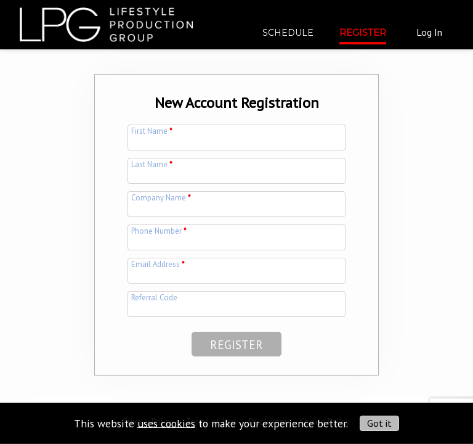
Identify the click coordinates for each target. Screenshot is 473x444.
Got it (379, 423)
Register (362, 32)
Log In (429, 32)
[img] (106, 20)
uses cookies (166, 423)
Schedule (287, 32)
